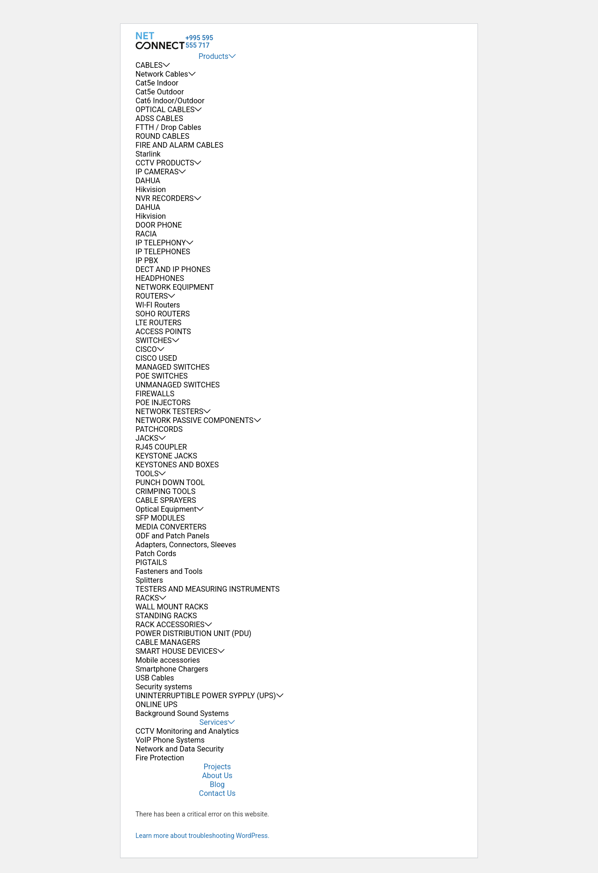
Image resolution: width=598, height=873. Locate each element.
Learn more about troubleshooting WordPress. (202, 835)
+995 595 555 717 (199, 41)
